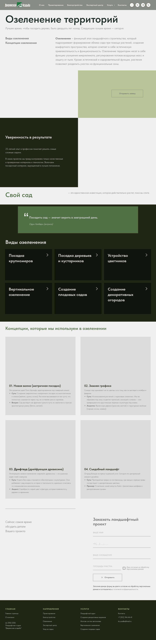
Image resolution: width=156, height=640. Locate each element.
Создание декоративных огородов (120, 294)
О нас (41, 5)
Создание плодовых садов (90, 629)
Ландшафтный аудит (88, 613)
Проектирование (55, 5)
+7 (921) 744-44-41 (125, 617)
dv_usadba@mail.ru (124, 621)
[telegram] (143, 5)
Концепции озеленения (21, 43)
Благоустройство (75, 5)
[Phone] (148, 5)
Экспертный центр (94, 5)
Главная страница (11, 613)
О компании (9, 617)
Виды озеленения (17, 38)
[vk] (137, 5)
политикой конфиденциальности (125, 589)
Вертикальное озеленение (90, 625)
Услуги (110, 5)
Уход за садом (48, 629)
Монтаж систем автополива (91, 621)
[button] (127, 93)
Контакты (122, 5)
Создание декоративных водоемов (93, 617)
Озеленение (47, 621)
